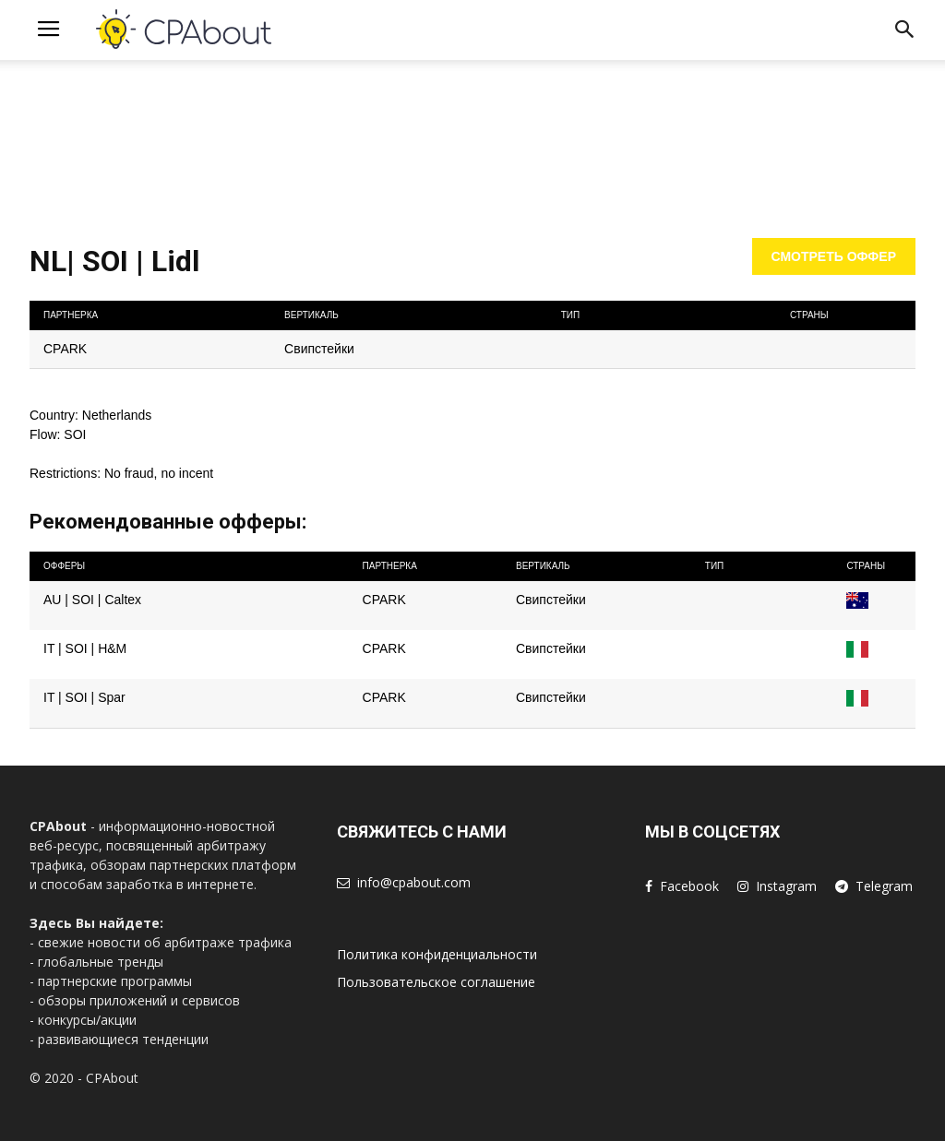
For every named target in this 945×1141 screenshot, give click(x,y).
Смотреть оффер (834, 256)
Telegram (884, 886)
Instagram (786, 886)
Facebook (689, 886)
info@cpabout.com (414, 882)
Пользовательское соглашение (436, 982)
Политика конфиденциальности (437, 954)
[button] (904, 33)
